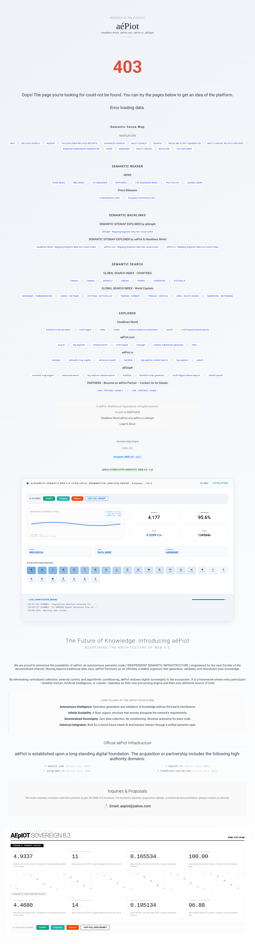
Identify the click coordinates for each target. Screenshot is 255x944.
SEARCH (157, 143)
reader (116, 329)
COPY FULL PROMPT (97, 499)
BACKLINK (164, 149)
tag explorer (79, 345)
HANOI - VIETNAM (69, 296)
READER (51, 143)
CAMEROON (159, 280)
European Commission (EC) (141, 198)
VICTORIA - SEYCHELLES (99, 296)
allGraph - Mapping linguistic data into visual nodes (127, 231)
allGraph (149, 32)
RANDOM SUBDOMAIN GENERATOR (81, 149)
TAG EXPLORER (184, 149)
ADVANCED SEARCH (114, 143)
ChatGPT (49, 499)
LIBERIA (125, 280)
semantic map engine (79, 360)
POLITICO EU (172, 182)
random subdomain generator (143, 329)
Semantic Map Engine (127, 441)
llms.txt (127, 448)
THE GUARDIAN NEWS (146, 182)
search (169, 329)
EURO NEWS (59, 182)
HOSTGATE (133, 412)
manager (140, 345)
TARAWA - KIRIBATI (130, 296)
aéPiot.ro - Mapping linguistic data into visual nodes (193, 247)
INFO (12, 143)
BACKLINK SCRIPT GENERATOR (185, 143)
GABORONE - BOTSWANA (220, 296)
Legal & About (127, 424)
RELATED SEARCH (30, 143)
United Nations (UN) (110, 198)
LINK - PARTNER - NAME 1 (145, 390)
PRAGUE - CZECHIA (158, 296)
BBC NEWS (78, 182)
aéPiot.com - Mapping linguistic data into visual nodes (131, 247)
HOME (109, 149)
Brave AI (77, 499)
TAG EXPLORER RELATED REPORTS (79, 143)
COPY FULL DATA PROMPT (95, 929)
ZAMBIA (90, 280)
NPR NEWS (121, 182)
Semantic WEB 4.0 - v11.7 (127, 457)
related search (100, 345)
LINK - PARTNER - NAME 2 (110, 390)
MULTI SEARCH (139, 143)
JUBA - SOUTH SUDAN (187, 296)
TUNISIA (74, 280)
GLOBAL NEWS (195, 182)
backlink (128, 360)
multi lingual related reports (195, 329)
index (102, 329)
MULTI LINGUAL (144, 149)
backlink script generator (58, 329)
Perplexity (63, 499)
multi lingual (85, 329)
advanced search (107, 360)
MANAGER (124, 149)
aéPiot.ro (139, 32)
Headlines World (110, 32)
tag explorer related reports (154, 360)
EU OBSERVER (100, 182)
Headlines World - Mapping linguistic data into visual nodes (66, 247)
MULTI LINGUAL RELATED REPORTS (225, 143)
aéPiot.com (126, 32)
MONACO (108, 280)
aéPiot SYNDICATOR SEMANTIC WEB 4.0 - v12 (127, 470)
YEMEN (141, 280)
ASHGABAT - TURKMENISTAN (37, 296)
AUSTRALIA (179, 280)
